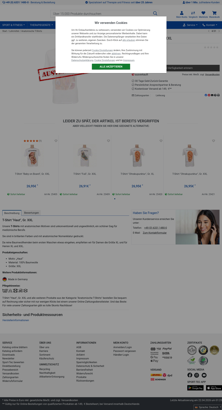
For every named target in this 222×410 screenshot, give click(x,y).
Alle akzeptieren (111, 66)
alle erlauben (128, 40)
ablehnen (116, 53)
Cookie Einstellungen (102, 50)
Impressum (128, 60)
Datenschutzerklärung (82, 60)
